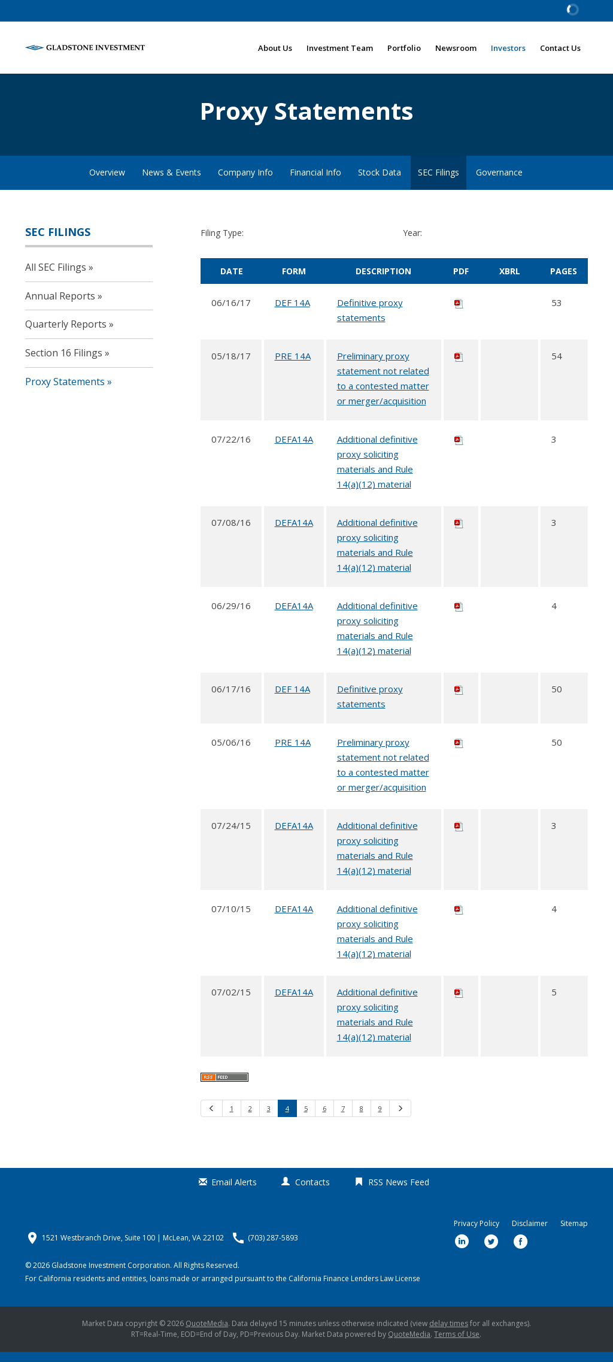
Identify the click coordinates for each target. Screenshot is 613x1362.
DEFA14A (294, 449)
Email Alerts (234, 1192)
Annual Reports (60, 305)
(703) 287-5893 (273, 1248)
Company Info (245, 182)
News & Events (171, 182)
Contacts (312, 1192)
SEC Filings (438, 182)
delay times (448, 1333)
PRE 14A (293, 365)
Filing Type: (222, 243)
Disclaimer (530, 1233)
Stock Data (379, 182)
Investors (508, 48)
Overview (107, 182)
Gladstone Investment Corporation (110, 1275)
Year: (412, 243)
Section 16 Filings (63, 362)
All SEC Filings (55, 276)
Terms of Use (457, 1344)
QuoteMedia (207, 1333)
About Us (275, 48)
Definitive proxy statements (370, 319)
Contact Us (560, 48)
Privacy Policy (476, 1233)
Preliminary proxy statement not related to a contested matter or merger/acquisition (383, 387)
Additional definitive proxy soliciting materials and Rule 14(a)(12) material (377, 471)
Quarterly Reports (66, 334)
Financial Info (315, 182)
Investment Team (339, 48)
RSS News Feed (398, 1192)
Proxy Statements (65, 391)
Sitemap (574, 1233)
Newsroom (456, 48)
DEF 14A (292, 312)
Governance (499, 182)
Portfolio (404, 48)
